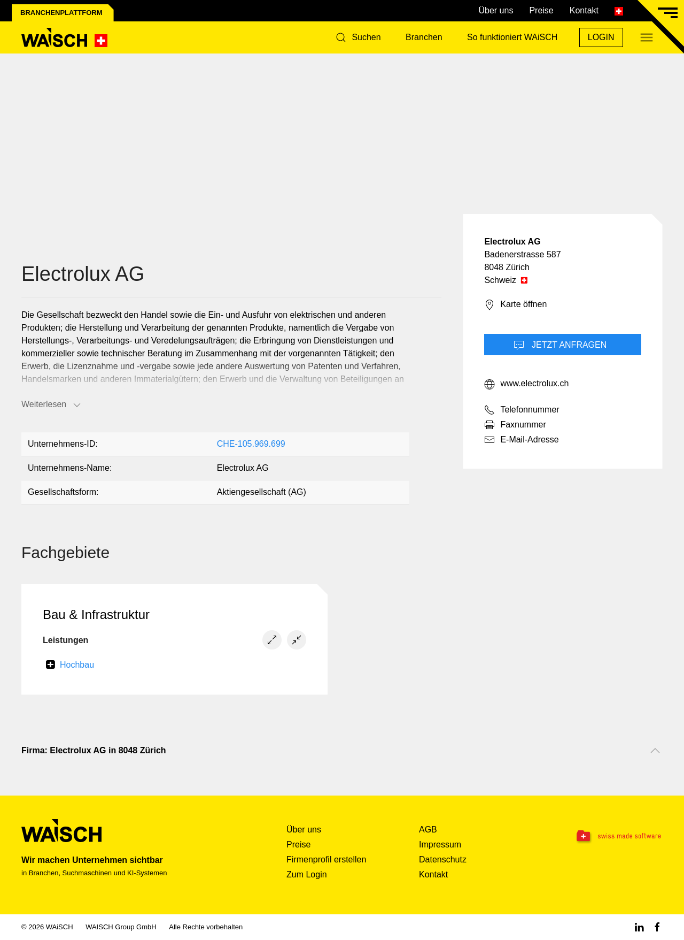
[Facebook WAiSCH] (657, 927)
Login (601, 37)
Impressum (440, 844)
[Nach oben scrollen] (655, 750)
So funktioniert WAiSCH (512, 37)
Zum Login (306, 874)
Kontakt (584, 10)
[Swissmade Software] (607, 837)
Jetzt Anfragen (560, 345)
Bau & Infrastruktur (96, 614)
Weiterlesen (51, 405)
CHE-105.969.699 (251, 443)
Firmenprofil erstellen (326, 859)
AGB (428, 829)
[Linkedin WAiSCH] (639, 927)
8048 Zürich (507, 267)
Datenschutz (443, 859)
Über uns (495, 10)
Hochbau (77, 664)
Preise (541, 10)
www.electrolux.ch (526, 384)
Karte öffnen (515, 305)
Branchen (424, 37)
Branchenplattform (61, 13)
